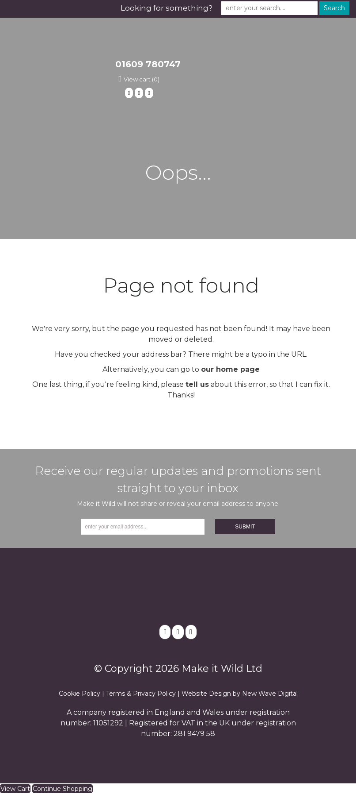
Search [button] (334, 8)
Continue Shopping (62, 789)
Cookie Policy (79, 694)
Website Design (206, 694)
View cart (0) (141, 79)
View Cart (15, 789)
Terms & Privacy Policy (141, 694)
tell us (197, 384)
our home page (230, 369)
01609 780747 (148, 64)
